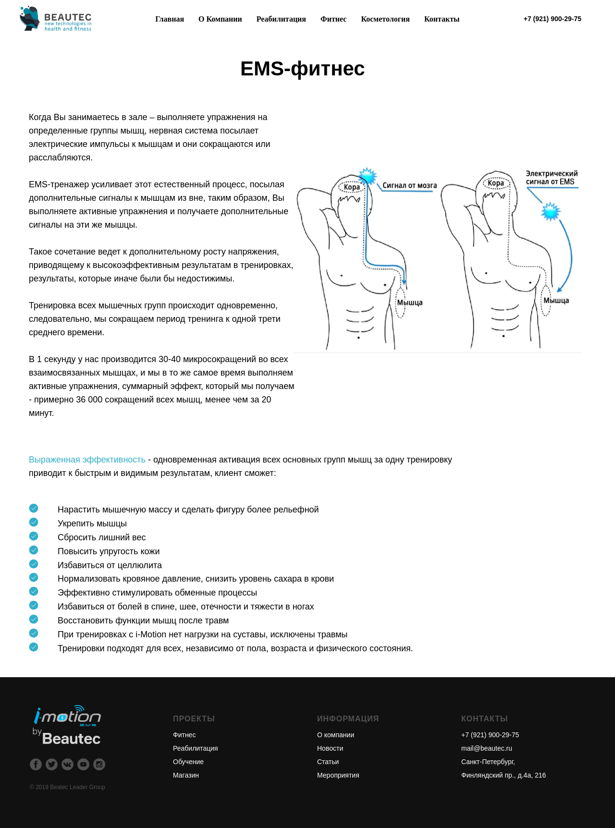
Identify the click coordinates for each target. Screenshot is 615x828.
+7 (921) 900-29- (486, 735)
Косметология (385, 19)
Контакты (442, 19)
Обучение (188, 762)
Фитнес (184, 735)
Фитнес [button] (333, 19)
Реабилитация (195, 748)
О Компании (220, 19)
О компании (335, 735)
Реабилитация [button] (281, 19)
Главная (169, 19)
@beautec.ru (493, 748)
